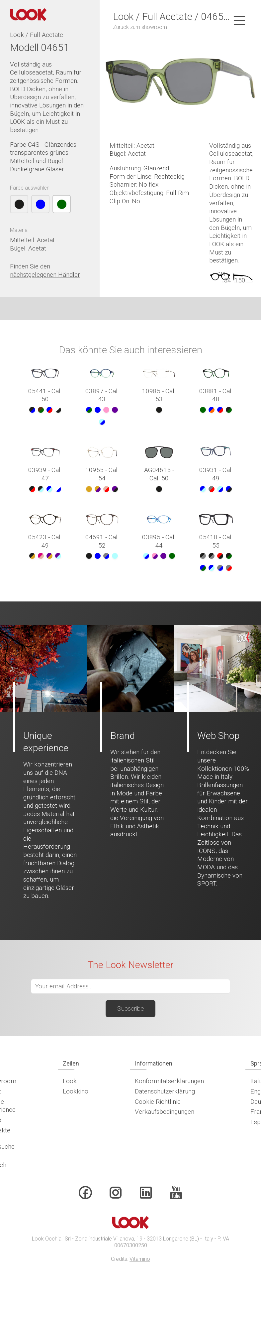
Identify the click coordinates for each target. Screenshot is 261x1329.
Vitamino (140, 1259)
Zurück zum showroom (140, 27)
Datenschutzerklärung (165, 1091)
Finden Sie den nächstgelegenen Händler (45, 270)
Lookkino (75, 1091)
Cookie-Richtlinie (158, 1101)
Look (70, 1081)
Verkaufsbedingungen (164, 1111)
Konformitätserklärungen (169, 1081)
